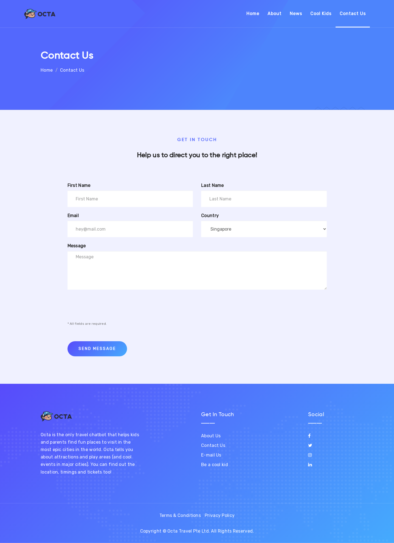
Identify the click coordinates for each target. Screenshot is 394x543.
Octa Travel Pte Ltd (188, 531)
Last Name (212, 185)
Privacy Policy (220, 515)
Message (76, 245)
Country (210, 215)
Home (252, 13)
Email (73, 215)
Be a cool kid (214, 464)
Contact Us (353, 13)
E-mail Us (211, 455)
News (296, 13)
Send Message (97, 348)
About (275, 13)
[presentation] (109, 305)
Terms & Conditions (180, 515)
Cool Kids (320, 13)
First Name (79, 185)
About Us (211, 435)
